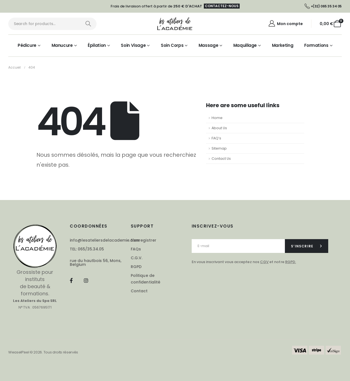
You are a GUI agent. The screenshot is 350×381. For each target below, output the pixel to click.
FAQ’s (216, 138)
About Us (219, 128)
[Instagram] (86, 280)
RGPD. (290, 261)
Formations (316, 45)
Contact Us (221, 158)
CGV (264, 261)
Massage (208, 45)
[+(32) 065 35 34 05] (323, 6)
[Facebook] (71, 280)
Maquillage (245, 45)
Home (217, 117)
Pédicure (27, 45)
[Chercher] (88, 24)
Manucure (62, 45)
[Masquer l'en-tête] (175, 23)
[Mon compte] (285, 23)
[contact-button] (306, 246)
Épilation (97, 45)
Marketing (282, 45)
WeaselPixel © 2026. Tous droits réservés (43, 352)
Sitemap (219, 148)
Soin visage (133, 45)
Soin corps (172, 45)
